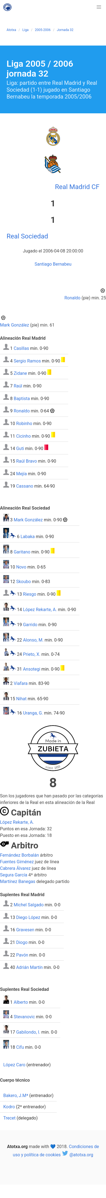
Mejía (21, 473)
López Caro (14, 1064)
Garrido (30, 624)
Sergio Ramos (27, 360)
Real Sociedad (27, 236)
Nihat (21, 698)
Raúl (18, 386)
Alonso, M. (33, 640)
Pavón (22, 954)
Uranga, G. (33, 713)
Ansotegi (31, 669)
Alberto (21, 1002)
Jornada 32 (65, 30)
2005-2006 (42, 30)
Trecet (9, 1118)
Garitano (22, 552)
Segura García (13, 875)
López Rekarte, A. (40, 609)
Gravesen (25, 929)
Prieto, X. (31, 654)
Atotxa (11, 30)
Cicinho (23, 435)
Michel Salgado (29, 904)
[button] (99, 7)
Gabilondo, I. (28, 1031)
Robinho (24, 423)
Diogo (22, 942)
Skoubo (23, 581)
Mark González (14, 325)
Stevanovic (24, 1016)
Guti (20, 448)
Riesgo (29, 594)
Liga (25, 30)
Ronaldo (72, 297)
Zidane (20, 373)
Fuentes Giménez (17, 861)
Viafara (21, 683)
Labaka (28, 536)
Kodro (9, 1106)
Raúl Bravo (26, 461)
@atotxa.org (77, 1154)
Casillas (21, 348)
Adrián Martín (29, 967)
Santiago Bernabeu (53, 264)
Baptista (22, 398)
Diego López (28, 917)
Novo (21, 567)
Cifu (20, 1047)
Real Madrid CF (77, 187)
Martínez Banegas (17, 881)
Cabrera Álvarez (15, 868)
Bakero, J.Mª (15, 1095)
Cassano (24, 486)
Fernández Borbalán (19, 855)
